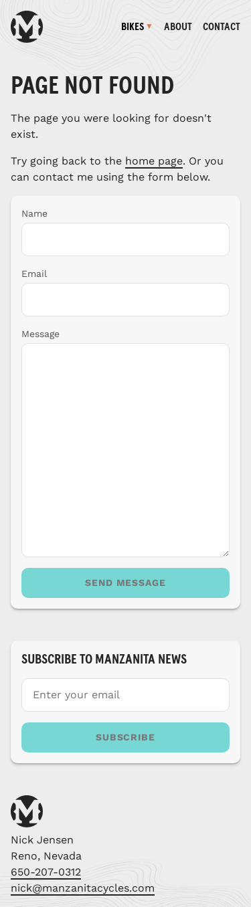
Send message (126, 582)
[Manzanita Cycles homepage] (27, 27)
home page (154, 161)
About (178, 26)
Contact (221, 26)
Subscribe (126, 737)
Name (34, 213)
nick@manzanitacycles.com (83, 888)
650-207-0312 (46, 872)
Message (40, 333)
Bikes (132, 26)
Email (34, 273)
